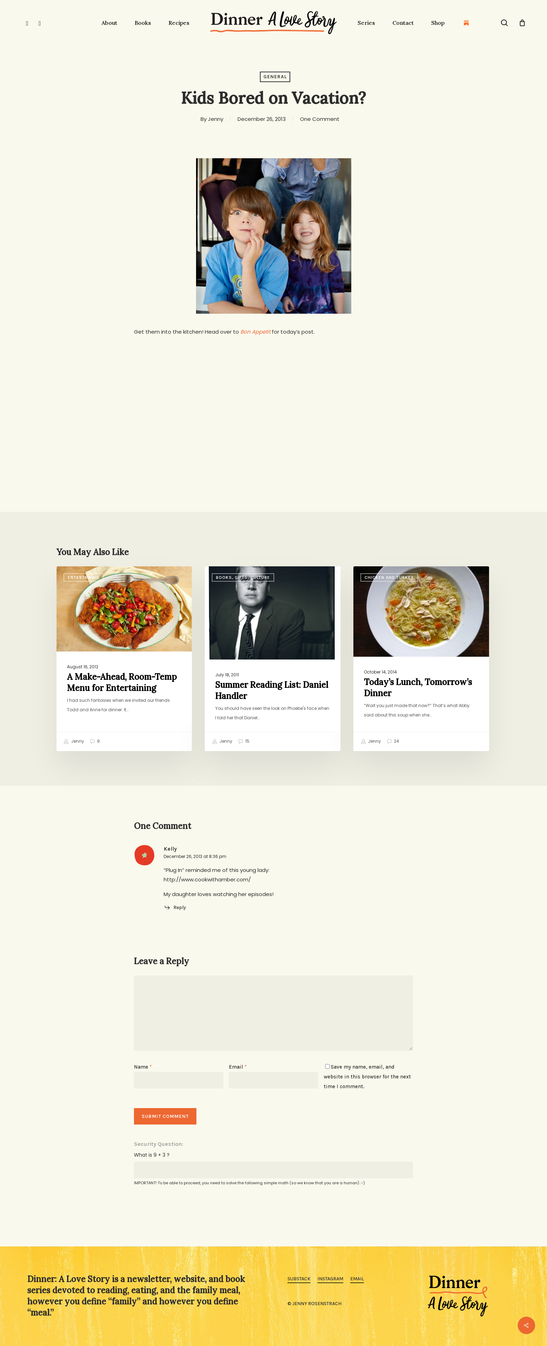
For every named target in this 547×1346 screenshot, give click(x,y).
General (275, 77)
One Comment (319, 119)
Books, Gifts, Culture (243, 577)
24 (393, 742)
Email (238, 1067)
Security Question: (158, 1144)
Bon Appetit (255, 331)
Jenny (215, 119)
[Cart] (522, 23)
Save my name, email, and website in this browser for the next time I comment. (367, 1077)
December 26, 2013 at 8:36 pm (195, 856)
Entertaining (83, 577)
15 (243, 742)
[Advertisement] (273, 396)
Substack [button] (298, 1279)
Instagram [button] (330, 1279)
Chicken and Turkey (389, 577)
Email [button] (357, 1279)
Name (143, 1067)
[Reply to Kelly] (175, 907)
